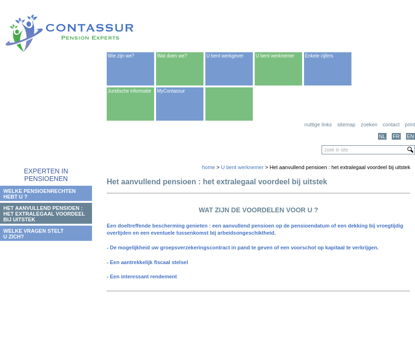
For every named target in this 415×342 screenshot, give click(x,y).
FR (396, 136)
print (410, 124)
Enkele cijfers (319, 55)
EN (410, 136)
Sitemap (346, 124)
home (208, 167)
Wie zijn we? (121, 55)
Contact (391, 124)
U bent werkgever (224, 55)
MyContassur (171, 91)
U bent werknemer (275, 55)
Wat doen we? (172, 55)
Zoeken (369, 124)
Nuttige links (318, 124)
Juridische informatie (129, 91)
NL (382, 136)
